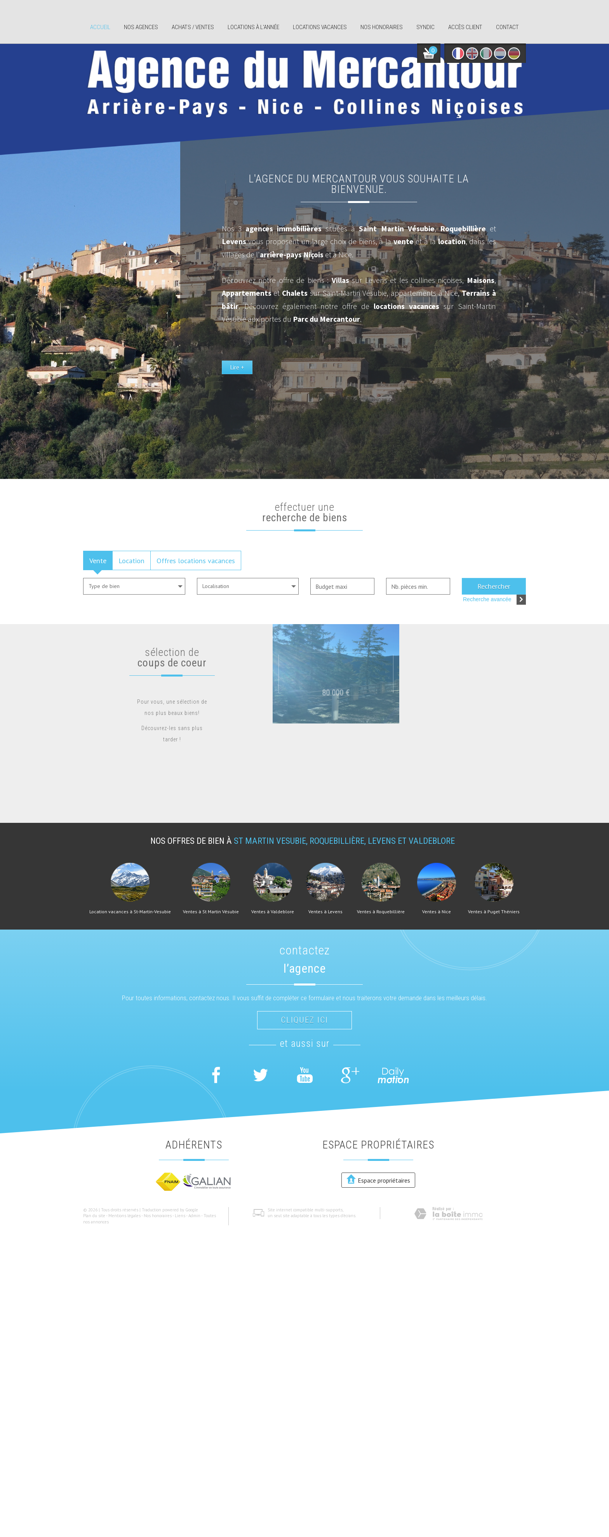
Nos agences (141, 27)
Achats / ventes (193, 27)
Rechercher (493, 586)
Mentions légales (124, 1215)
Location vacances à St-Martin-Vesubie (130, 911)
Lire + (351, 402)
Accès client (465, 27)
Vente (97, 560)
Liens (180, 1215)
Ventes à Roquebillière (381, 911)
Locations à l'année (253, 27)
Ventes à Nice (436, 911)
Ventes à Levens (325, 911)
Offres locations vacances (196, 560)
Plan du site (94, 1215)
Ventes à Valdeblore (272, 911)
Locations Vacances (320, 27)
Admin (194, 1215)
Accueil (100, 27)
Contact (507, 27)
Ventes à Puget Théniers (494, 911)
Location (131, 560)
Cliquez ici (304, 1020)
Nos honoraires (381, 27)
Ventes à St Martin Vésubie (211, 911)
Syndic (425, 27)
